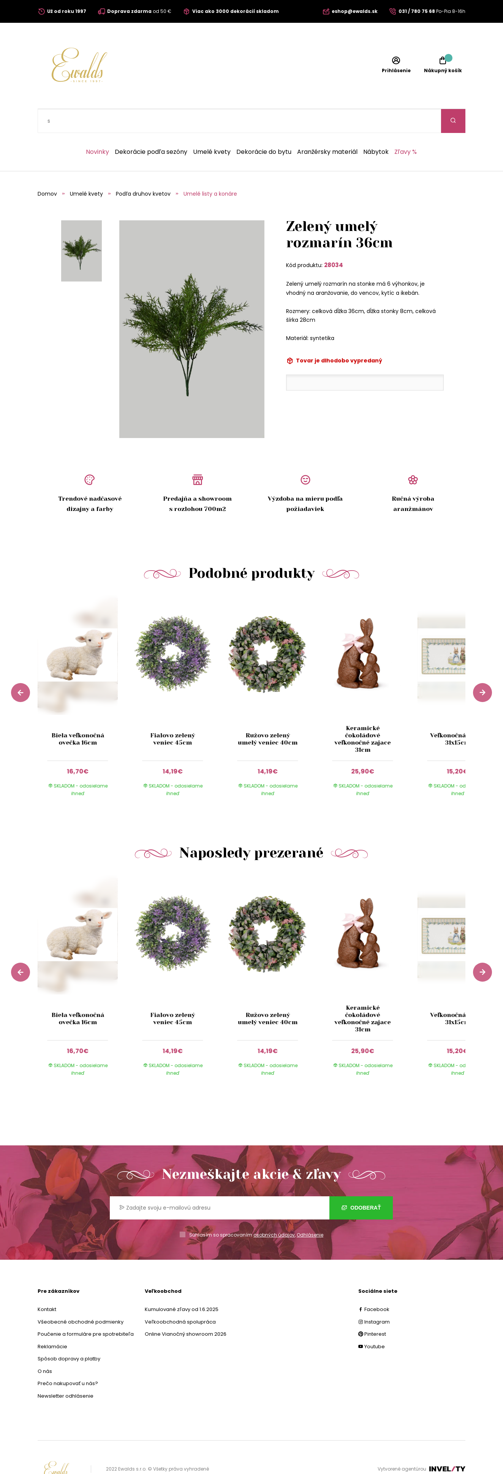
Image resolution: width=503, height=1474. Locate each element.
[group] (85, 679)
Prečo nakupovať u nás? (68, 1359)
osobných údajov (274, 1211)
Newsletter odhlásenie (65, 1372)
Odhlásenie (310, 1211)
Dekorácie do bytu (263, 128)
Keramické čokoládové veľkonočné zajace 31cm (363, 715)
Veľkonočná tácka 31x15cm (457, 715)
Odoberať (361, 1184)
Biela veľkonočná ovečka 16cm (77, 715)
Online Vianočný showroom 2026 (185, 1310)
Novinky (97, 128)
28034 (333, 241)
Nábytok (376, 128)
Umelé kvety (212, 128)
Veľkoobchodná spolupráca (180, 1298)
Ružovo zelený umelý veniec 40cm (267, 715)
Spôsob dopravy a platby (69, 1334)
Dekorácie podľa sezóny (151, 128)
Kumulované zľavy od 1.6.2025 (181, 1285)
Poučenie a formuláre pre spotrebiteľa (86, 1310)
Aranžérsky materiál (327, 128)
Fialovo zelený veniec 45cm (172, 715)
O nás (45, 1347)
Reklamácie (52, 1322)
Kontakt (47, 1285)
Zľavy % (405, 128)
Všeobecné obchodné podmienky (80, 1298)
